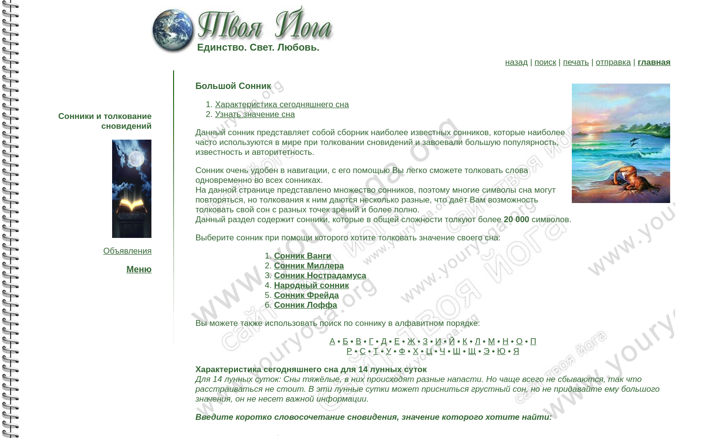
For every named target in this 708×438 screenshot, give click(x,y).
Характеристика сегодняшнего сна (282, 104)
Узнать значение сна (255, 114)
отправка (613, 62)
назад (516, 62)
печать (576, 62)
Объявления (127, 251)
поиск (545, 62)
